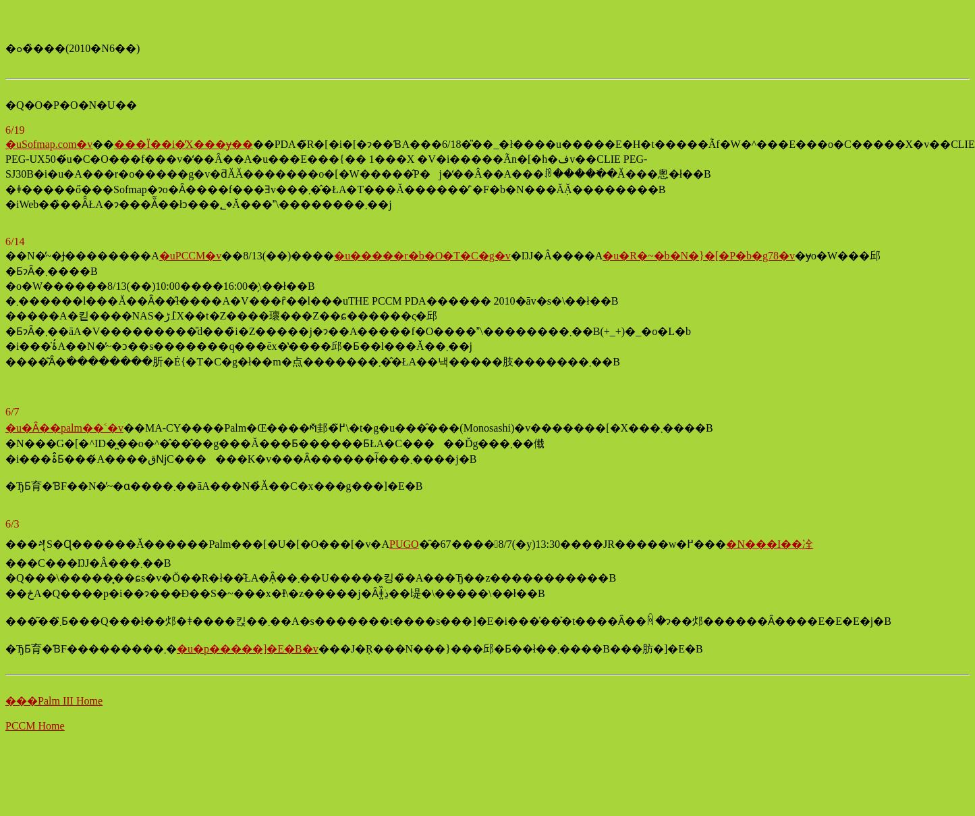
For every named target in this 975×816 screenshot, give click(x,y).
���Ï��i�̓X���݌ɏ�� (183, 144)
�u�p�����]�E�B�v (247, 649)
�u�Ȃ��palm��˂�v (64, 428)
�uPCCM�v (190, 255)
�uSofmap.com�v (48, 144)
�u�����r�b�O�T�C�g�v (422, 255)
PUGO (404, 544)
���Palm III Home (54, 701)
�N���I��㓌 (769, 544)
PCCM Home (35, 726)
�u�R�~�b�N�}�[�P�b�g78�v (699, 255)
